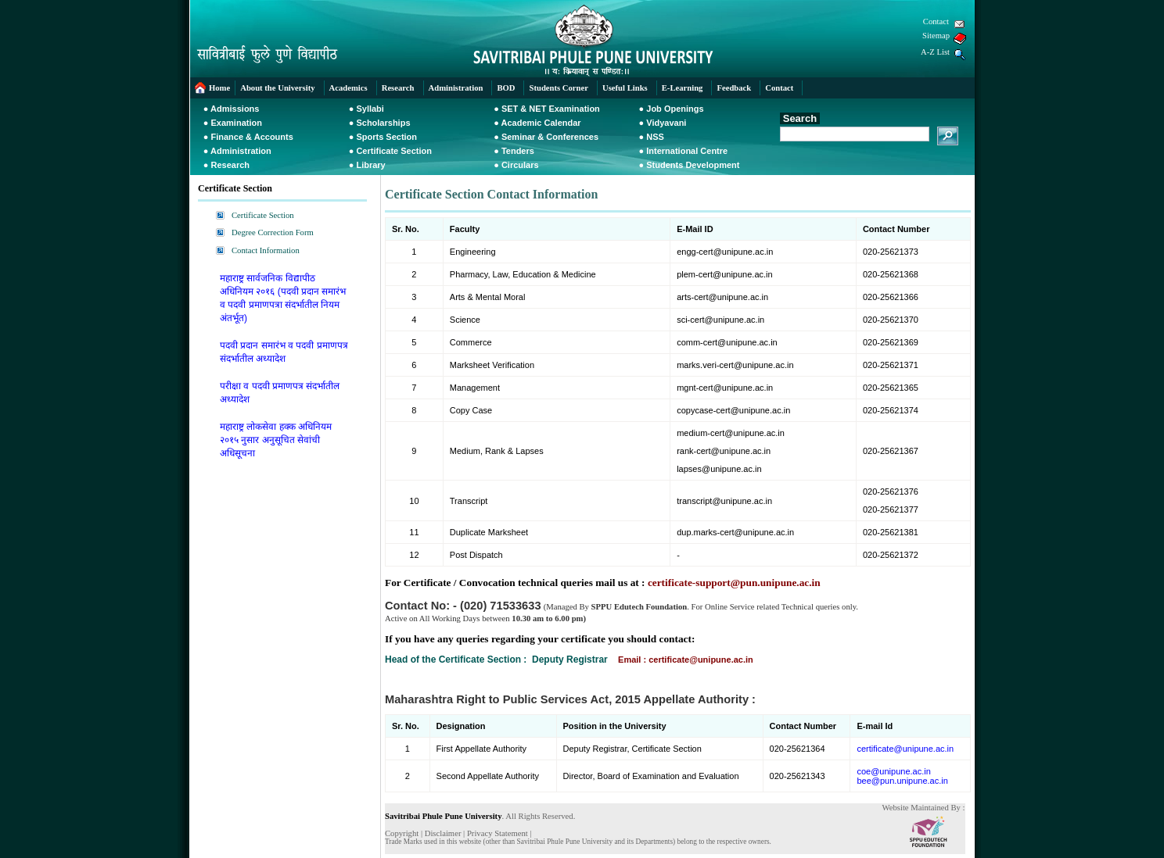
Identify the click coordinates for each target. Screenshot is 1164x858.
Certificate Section (394, 151)
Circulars (520, 165)
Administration (240, 151)
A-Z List (935, 52)
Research (230, 165)
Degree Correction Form (273, 232)
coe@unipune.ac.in (893, 771)
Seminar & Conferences (549, 136)
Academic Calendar (541, 122)
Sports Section (386, 136)
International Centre (687, 151)
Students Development (692, 165)
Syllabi (369, 108)
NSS (655, 136)
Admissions (234, 108)
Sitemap (936, 35)
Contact (936, 21)
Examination (236, 122)
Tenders (517, 151)
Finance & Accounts (252, 136)
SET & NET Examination (550, 108)
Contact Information (266, 250)
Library (370, 165)
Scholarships (383, 122)
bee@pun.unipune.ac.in (902, 780)
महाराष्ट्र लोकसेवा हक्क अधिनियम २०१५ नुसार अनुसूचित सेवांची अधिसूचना (276, 440)
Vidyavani (666, 122)
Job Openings (674, 108)
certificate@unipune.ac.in (905, 748)
